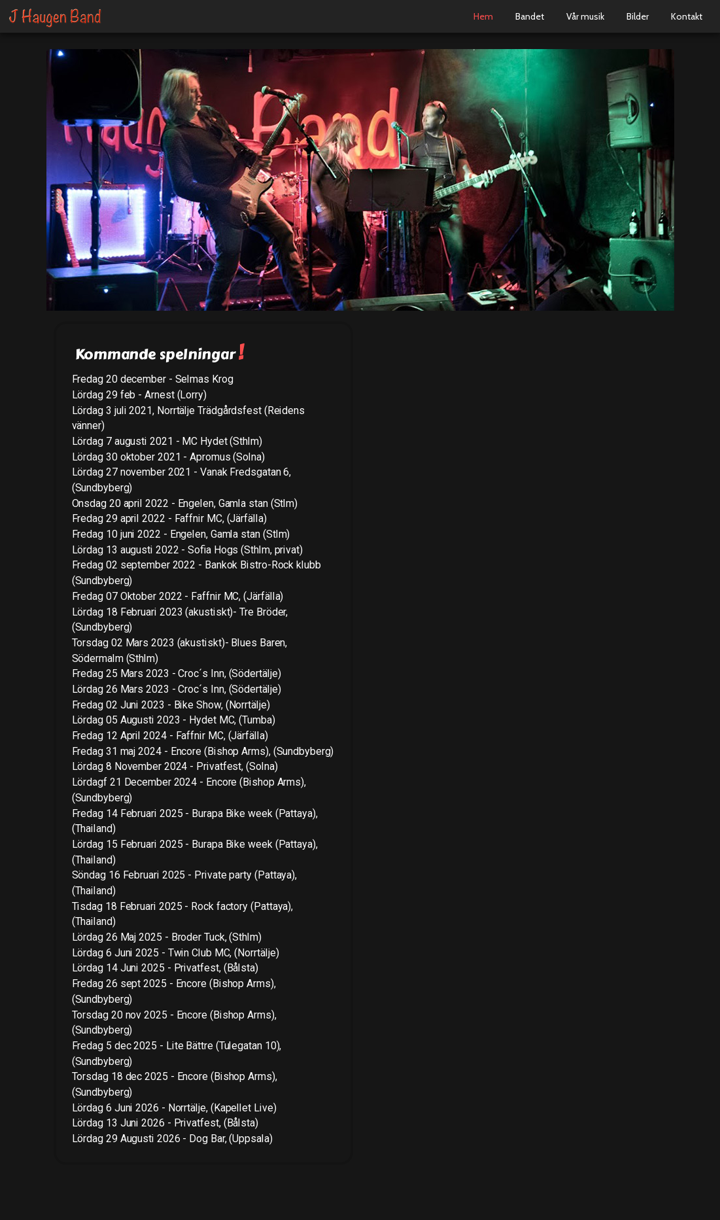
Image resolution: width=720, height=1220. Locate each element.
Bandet (529, 16)
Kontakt (686, 16)
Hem (483, 16)
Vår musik (585, 16)
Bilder (637, 16)
